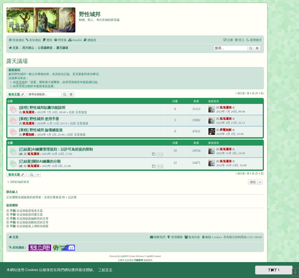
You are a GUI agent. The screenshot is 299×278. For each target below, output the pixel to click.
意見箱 (20, 82)
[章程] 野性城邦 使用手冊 (39, 119)
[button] (17, 247)
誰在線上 (12, 192)
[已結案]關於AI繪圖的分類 (40, 161)
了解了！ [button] (274, 270)
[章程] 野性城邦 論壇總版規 (41, 130)
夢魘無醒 (28, 134)
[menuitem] (33, 40)
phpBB (124, 256)
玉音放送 (81, 112)
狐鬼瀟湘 (28, 112)
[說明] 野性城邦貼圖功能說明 (42, 108)
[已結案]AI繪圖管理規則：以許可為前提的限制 (56, 149)
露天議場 (17, 61)
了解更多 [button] (105, 270)
